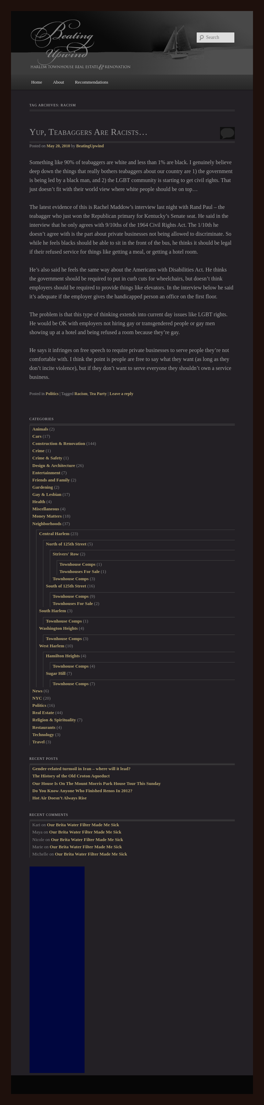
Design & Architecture (53, 465)
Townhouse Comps (77, 564)
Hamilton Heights (63, 655)
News (37, 690)
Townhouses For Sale (79, 571)
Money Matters (47, 516)
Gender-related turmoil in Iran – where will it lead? (81, 768)
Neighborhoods (47, 523)
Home (36, 82)
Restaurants (43, 727)
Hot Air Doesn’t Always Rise (59, 797)
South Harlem (52, 610)
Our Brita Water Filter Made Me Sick (83, 824)
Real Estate (43, 712)
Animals (40, 429)
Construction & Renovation (58, 443)
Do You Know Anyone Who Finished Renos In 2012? (82, 790)
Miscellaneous (45, 508)
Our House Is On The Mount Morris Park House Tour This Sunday (96, 783)
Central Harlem (54, 533)
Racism (81, 393)
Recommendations (91, 82)
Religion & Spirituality (54, 719)
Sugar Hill (56, 673)
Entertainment (46, 472)
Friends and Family (51, 479)
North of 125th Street (66, 543)
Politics (52, 393)
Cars (37, 436)
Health (38, 501)
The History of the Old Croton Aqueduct (71, 775)
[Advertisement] (57, 970)
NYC (37, 698)
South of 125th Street (66, 585)
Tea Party (98, 393)
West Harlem (51, 645)
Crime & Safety (47, 457)
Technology (43, 734)
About (58, 82)
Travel (38, 741)
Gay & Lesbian (47, 494)
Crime (38, 450)
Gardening (42, 487)
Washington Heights (58, 628)
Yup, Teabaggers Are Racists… (89, 132)
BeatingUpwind (90, 146)
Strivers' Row (66, 553)
